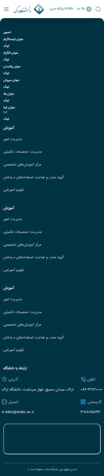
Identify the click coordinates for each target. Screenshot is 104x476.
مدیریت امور (12, 139)
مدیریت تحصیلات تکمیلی (22, 152)
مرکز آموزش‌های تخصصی (22, 164)
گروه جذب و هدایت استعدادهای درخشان (33, 177)
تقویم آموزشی (13, 190)
